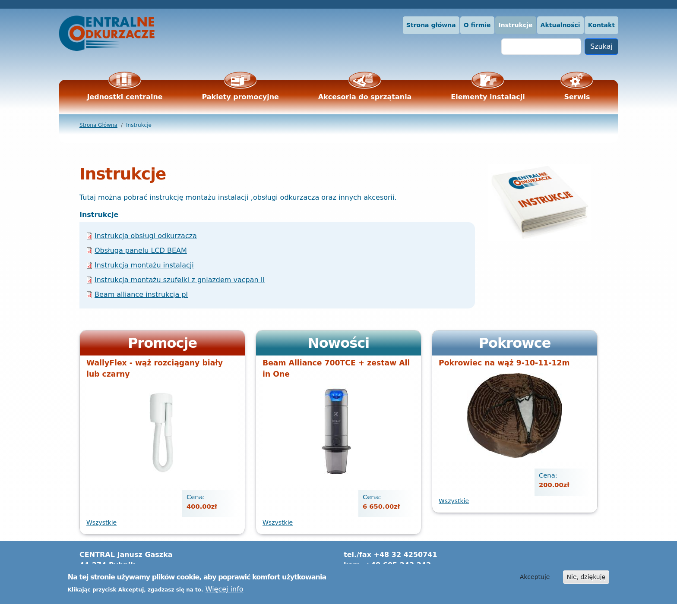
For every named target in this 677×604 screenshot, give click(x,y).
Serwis (577, 97)
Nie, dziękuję (586, 579)
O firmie (477, 25)
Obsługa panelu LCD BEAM (141, 250)
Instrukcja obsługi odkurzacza (146, 236)
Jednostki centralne (124, 97)
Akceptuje (535, 579)
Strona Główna (98, 125)
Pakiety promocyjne (240, 97)
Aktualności (560, 25)
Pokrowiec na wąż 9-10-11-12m (504, 363)
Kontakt (601, 25)
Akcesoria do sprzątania (365, 97)
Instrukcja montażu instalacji (144, 265)
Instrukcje (516, 25)
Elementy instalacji (488, 97)
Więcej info (225, 592)
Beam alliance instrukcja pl (141, 294)
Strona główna (431, 25)
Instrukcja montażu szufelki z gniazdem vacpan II (180, 280)
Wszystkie (101, 522)
